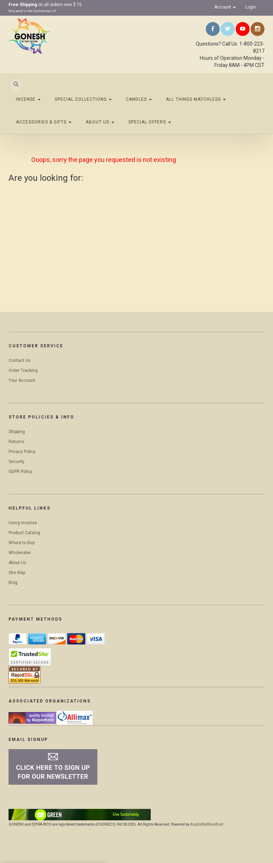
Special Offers (149, 122)
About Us (100, 122)
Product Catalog (24, 532)
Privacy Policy (22, 451)
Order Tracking (23, 370)
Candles (139, 99)
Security (17, 461)
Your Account (22, 380)
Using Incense (23, 522)
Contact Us (20, 360)
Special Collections (83, 99)
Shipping (17, 431)
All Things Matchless (196, 99)
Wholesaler (20, 552)
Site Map (17, 572)
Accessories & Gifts (43, 122)
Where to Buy (22, 542)
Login (250, 7)
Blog (13, 582)
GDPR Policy (20, 471)
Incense (28, 99)
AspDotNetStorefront (206, 824)
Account (225, 7)
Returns (16, 441)
